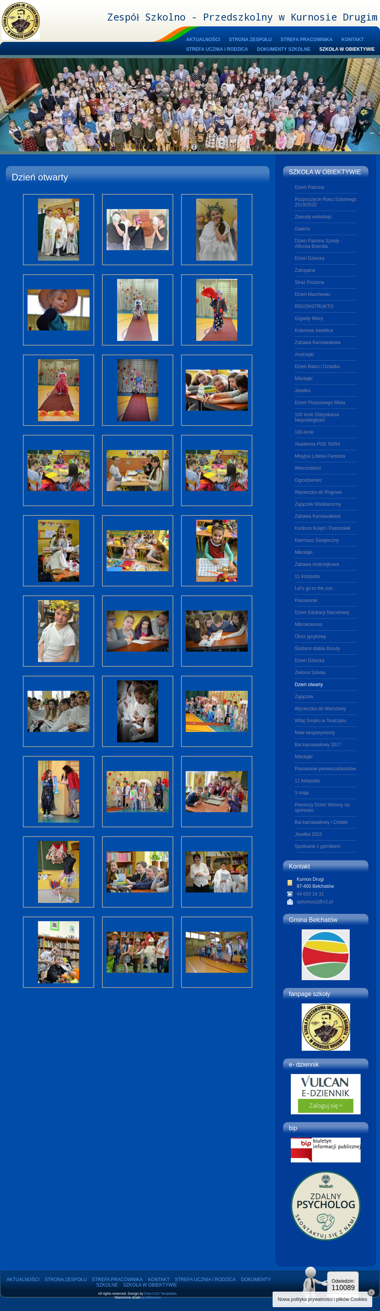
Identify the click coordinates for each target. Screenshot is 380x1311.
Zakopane (305, 270)
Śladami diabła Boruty (317, 648)
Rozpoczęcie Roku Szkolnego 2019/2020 (325, 202)
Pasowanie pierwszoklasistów (325, 768)
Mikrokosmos (308, 624)
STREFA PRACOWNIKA (307, 39)
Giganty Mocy (309, 318)
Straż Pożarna (309, 282)
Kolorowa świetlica (314, 330)
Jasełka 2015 (308, 834)
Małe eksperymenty (315, 732)
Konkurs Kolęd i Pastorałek (323, 528)
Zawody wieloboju (313, 217)
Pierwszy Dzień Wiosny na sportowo (322, 807)
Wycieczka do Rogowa (318, 492)
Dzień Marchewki (312, 294)
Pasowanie (306, 600)
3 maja (302, 793)
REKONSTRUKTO (314, 306)
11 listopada (307, 576)
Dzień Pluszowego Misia (320, 402)
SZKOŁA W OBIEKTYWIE (347, 49)
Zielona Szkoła (310, 672)
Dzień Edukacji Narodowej (322, 612)
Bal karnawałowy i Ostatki (321, 822)
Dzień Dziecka (310, 258)
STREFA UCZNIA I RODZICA (217, 49)
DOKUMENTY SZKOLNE (284, 49)
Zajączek (304, 696)
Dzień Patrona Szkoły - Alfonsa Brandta (318, 243)
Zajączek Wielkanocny (318, 504)
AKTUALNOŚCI (203, 39)
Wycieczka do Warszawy (320, 708)
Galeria (302, 229)
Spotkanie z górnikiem (317, 846)
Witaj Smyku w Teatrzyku (320, 720)
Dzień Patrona (309, 187)
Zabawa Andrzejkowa (317, 564)
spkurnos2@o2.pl (315, 902)
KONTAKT (353, 39)
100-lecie (304, 432)
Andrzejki (304, 354)
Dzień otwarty (309, 684)
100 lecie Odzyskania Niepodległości (317, 417)
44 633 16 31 (310, 894)
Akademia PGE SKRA (317, 444)
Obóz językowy (310, 636)
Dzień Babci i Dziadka (317, 366)
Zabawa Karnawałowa (317, 342)
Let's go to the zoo (314, 588)
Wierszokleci (308, 468)
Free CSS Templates (160, 1293)
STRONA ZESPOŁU (250, 39)
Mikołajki (304, 378)
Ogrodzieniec (308, 480)
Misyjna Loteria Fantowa (320, 456)
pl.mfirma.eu (151, 1297)
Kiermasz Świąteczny (317, 540)
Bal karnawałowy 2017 (318, 744)
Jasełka (303, 390)
